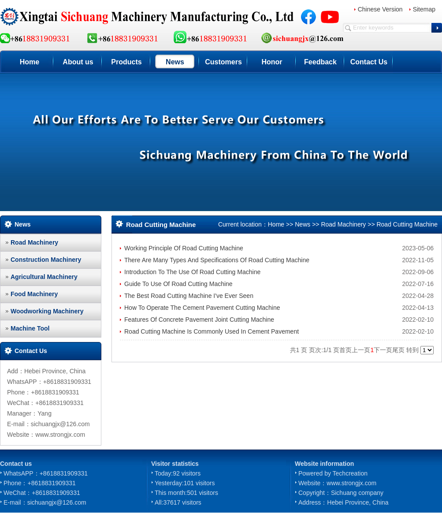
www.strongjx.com (351, 483)
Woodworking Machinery (47, 311)
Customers (223, 62)
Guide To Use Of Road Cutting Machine (178, 283)
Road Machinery (34, 242)
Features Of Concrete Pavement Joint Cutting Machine (199, 319)
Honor (271, 62)
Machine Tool (30, 328)
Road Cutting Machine (407, 224)
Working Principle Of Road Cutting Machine (183, 248)
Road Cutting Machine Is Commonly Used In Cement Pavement (211, 331)
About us (78, 62)
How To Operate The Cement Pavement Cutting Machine (202, 307)
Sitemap (424, 9)
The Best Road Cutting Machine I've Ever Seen (188, 295)
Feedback (320, 62)
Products (126, 62)
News (175, 62)
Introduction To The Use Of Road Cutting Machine (192, 271)
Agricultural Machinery (44, 276)
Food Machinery (34, 293)
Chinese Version (380, 9)
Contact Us (368, 62)
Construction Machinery (46, 259)
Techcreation (350, 473)
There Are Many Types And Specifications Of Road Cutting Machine (216, 260)
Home (29, 62)
